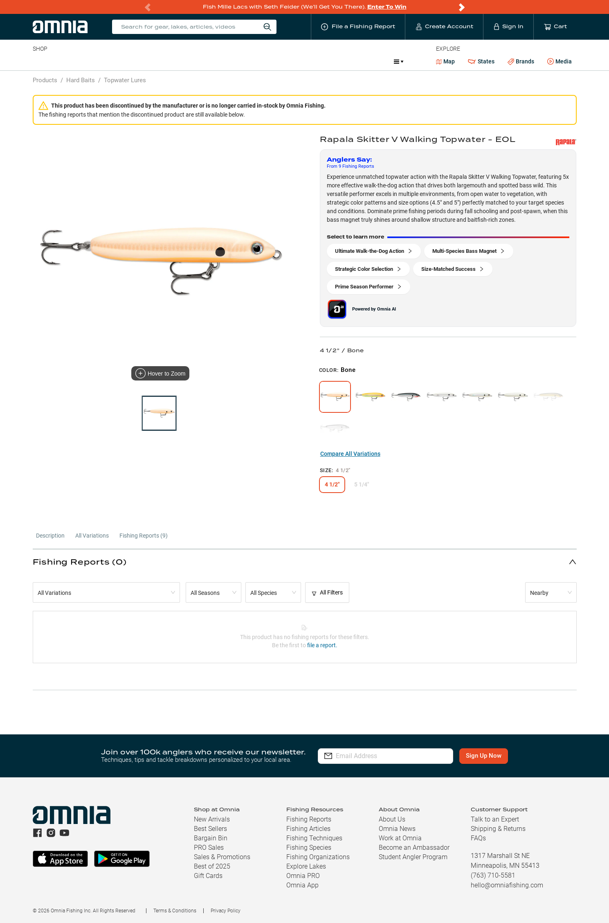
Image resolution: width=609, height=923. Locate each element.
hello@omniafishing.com (507, 885)
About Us (392, 819)
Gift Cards (208, 876)
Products (45, 80)
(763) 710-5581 (493, 875)
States (481, 61)
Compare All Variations (350, 453)
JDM (328, 61)
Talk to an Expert (495, 819)
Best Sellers (210, 829)
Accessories (190, 61)
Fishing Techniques (314, 838)
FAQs (478, 838)
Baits (39, 61)
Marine (228, 61)
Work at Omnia (400, 838)
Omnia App (302, 885)
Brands (521, 61)
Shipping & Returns (498, 829)
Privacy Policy (225, 911)
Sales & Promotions (222, 857)
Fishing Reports (308, 819)
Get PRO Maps (269, 61)
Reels (117, 61)
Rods (90, 61)
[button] (305, 561)
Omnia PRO (303, 876)
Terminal (149, 61)
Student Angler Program (413, 857)
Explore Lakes (306, 866)
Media (559, 62)
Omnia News (397, 829)
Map (445, 61)
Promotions (366, 62)
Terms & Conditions (174, 911)
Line (65, 61)
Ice (305, 61)
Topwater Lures (125, 80)
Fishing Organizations (318, 857)
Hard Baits (80, 80)
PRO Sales (209, 847)
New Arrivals (212, 819)
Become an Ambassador (414, 847)
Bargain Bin (210, 838)
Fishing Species (308, 847)
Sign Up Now (488, 755)
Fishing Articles (308, 829)
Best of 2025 (212, 866)
